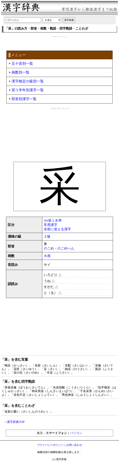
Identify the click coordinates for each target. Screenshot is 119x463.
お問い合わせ (74, 445)
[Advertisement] (59, 42)
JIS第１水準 (53, 220)
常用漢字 (50, 225)
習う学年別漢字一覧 (28, 90)
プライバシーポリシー (50, 445)
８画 (47, 256)
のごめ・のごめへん (59, 248)
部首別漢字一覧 (24, 99)
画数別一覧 (20, 72)
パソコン (76, 433)
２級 (47, 236)
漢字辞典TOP (16, 421)
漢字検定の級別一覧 (28, 81)
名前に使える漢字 (57, 229)
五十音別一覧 (22, 63)
